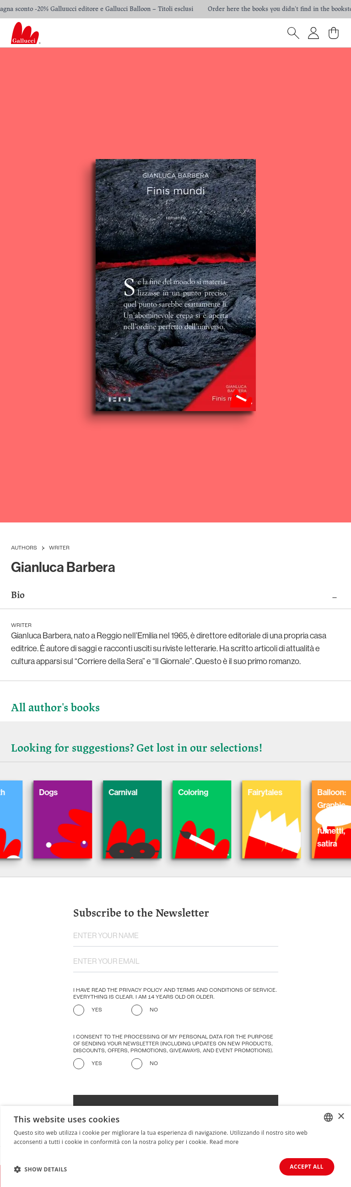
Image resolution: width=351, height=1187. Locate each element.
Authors (24, 548)
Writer (59, 548)
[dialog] (175, 1146)
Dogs (56, 792)
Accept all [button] (307, 1167)
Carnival (130, 792)
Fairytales (272, 792)
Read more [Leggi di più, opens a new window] (224, 1142)
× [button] (340, 1116)
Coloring (201, 792)
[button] (40, 1169)
